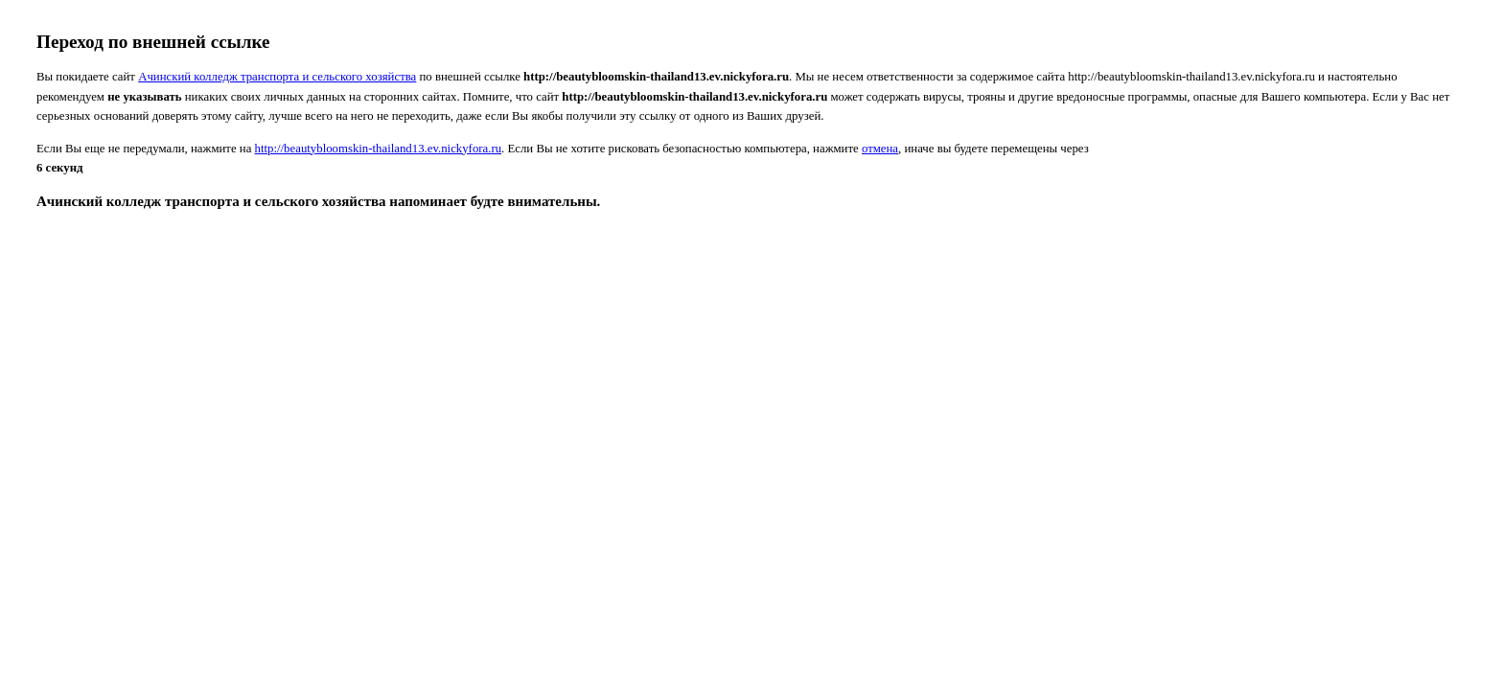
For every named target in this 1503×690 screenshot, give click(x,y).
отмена (880, 148)
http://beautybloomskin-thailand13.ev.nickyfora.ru (378, 148)
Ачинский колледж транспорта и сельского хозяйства (277, 76)
